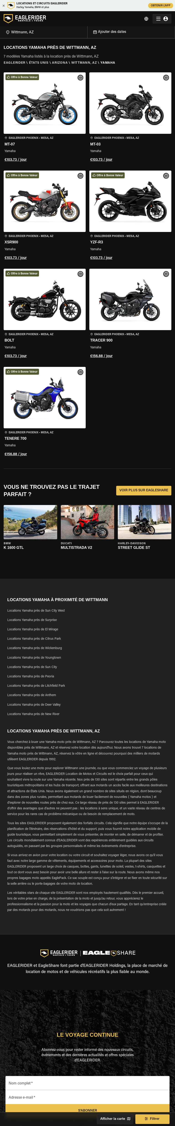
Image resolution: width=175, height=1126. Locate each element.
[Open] (87, 31)
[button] (45, 117)
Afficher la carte (115, 1119)
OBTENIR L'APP (160, 5)
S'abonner (87, 1111)
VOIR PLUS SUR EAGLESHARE (143, 490)
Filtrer (152, 1119)
